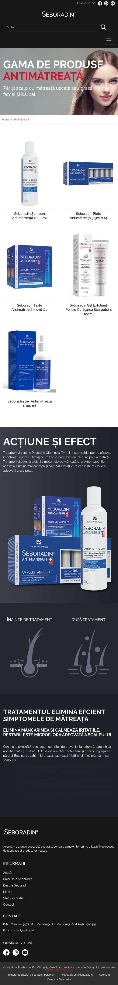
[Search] (50, 27)
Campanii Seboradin (59, 979)
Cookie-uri (105, 975)
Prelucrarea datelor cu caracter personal (30, 975)
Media (7, 892)
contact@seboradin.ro (25, 930)
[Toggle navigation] (109, 40)
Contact (8, 904)
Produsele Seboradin (17, 879)
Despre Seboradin (15, 885)
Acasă (13, 872)
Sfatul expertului (14, 898)
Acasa (6, 119)
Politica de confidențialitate (77, 975)
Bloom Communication (58, 970)
